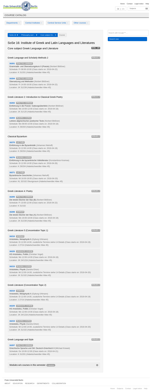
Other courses (81, 23)
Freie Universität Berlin (14, 380)
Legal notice (139, 4)
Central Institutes (33, 23)
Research (29, 383)
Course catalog (15, 15)
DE (118, 9)
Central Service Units (58, 23)
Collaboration (59, 383)
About (7, 383)
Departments (13, 23)
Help (147, 4)
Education (18, 383)
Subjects (133, 8)
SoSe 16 (13, 35)
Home (122, 4)
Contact (129, 4)
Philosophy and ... (29, 35)
